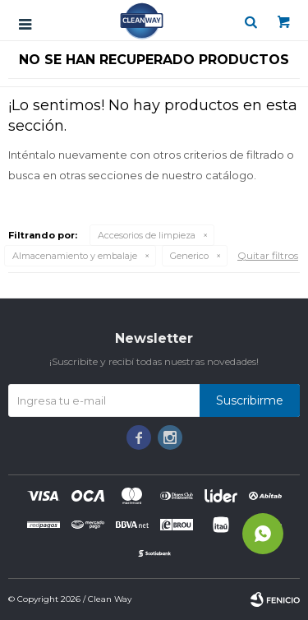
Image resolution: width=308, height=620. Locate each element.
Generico (189, 255)
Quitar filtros (267, 255)
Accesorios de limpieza (146, 235)
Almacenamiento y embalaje (74, 255)
